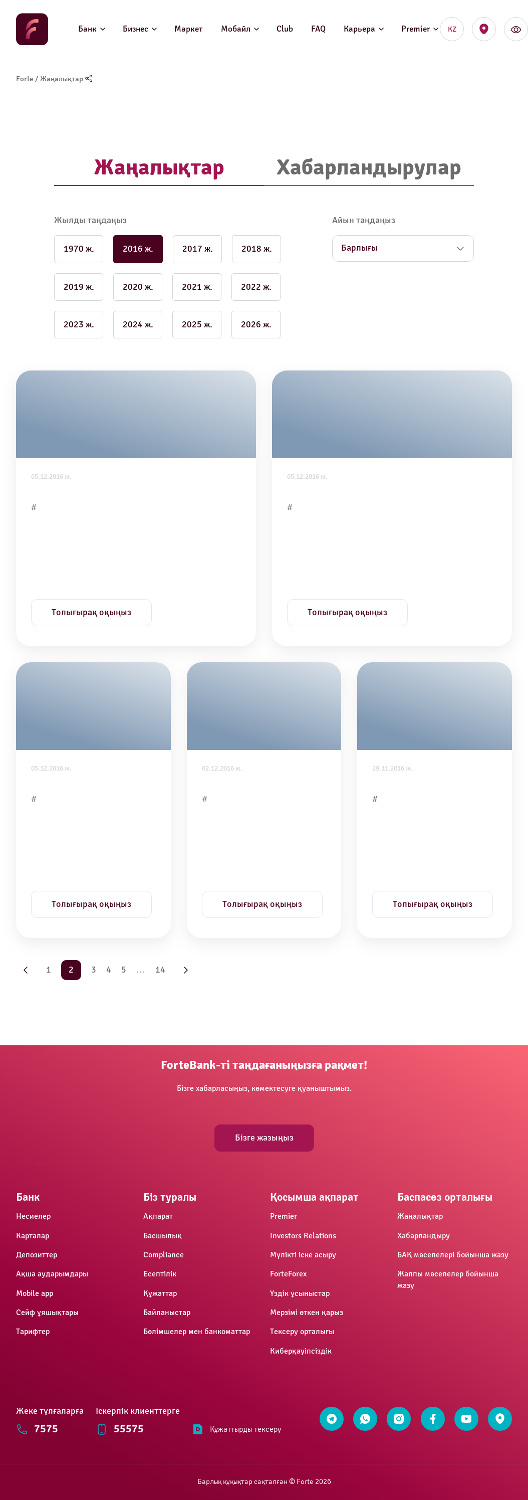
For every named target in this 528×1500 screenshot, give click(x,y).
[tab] (159, 168)
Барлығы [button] (359, 248)
